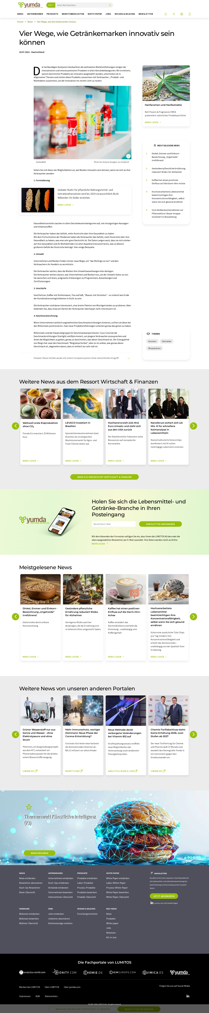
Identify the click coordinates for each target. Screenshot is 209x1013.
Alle (50, 5)
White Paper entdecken (117, 878)
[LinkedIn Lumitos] (188, 996)
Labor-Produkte (85, 882)
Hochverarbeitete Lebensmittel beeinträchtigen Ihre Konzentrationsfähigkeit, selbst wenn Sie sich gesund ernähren (168, 196)
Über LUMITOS (52, 987)
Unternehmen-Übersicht (60, 896)
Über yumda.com (72, 987)
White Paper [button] (95, 13)
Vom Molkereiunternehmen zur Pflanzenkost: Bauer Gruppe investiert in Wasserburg (167, 213)
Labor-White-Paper (116, 882)
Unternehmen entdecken (60, 878)
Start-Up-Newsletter (29, 887)
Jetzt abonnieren (163, 896)
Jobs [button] (108, 13)
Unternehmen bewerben (60, 892)
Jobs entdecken (56, 913)
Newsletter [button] (146, 13)
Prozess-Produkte (86, 887)
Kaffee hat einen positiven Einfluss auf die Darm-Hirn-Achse (168, 182)
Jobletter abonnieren (59, 918)
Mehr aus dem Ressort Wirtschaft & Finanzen (104, 476)
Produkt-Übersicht (86, 896)
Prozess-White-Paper (117, 887)
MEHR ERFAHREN (39, 853)
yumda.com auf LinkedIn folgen (164, 903)
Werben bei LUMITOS (29, 987)
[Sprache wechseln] (182, 14)
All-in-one (111, 937)
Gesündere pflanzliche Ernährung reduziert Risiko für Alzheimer (168, 170)
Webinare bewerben (29, 918)
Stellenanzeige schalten (60, 923)
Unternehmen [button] (35, 13)
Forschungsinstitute (87, 913)
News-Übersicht (27, 892)
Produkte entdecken (87, 878)
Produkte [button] (52, 13)
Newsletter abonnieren (160, 524)
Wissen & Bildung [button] (125, 13)
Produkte (111, 918)
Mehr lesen (100, 543)
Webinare (111, 932)
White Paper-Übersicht (117, 896)
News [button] (20, 13)
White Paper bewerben (117, 892)
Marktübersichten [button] (73, 13)
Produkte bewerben (87, 892)
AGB (38, 996)
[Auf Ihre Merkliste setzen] (166, 14)
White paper (112, 923)
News (109, 913)
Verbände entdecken (58, 887)
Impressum (24, 996)
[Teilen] (174, 14)
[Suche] (110, 5)
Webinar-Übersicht (28, 923)
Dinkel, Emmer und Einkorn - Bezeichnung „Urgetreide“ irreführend (166, 157)
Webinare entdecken (29, 913)
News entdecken (27, 878)
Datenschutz (51, 996)
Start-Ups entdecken (58, 882)
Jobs (108, 927)
